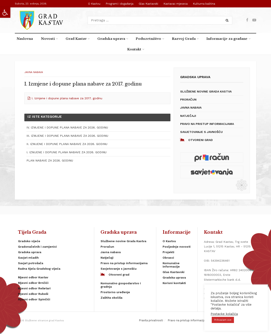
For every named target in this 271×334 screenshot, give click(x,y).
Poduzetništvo (148, 39)
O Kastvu (94, 3)
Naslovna (25, 39)
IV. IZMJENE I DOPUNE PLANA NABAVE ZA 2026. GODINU (67, 127)
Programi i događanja (119, 3)
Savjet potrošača (30, 263)
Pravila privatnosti (151, 320)
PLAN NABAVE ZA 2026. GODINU (49, 160)
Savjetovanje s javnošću (201, 132)
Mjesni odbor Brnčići (33, 282)
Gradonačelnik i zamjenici (37, 246)
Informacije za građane (226, 39)
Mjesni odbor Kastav (33, 277)
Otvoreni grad (196, 140)
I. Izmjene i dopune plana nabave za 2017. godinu (67, 98)
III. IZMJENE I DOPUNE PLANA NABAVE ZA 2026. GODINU (67, 135)
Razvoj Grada (184, 39)
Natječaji (188, 115)
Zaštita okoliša (111, 297)
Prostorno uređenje (115, 292)
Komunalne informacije (171, 264)
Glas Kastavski (148, 3)
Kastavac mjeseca (175, 3)
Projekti (168, 252)
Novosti (48, 39)
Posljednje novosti (177, 246)
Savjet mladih (28, 257)
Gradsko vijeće (29, 241)
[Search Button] (228, 20)
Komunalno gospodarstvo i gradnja (121, 285)
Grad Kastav (76, 39)
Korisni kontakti (174, 283)
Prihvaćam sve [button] (222, 320)
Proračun (188, 99)
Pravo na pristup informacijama (207, 124)
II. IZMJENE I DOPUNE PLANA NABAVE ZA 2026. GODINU (66, 144)
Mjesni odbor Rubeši (33, 293)
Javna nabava (33, 72)
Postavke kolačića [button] (224, 314)
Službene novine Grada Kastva (206, 91)
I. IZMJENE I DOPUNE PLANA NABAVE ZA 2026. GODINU (66, 152)
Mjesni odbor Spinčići (34, 299)
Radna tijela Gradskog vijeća (39, 268)
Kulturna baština (204, 3)
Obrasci (168, 257)
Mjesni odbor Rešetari (34, 288)
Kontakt (134, 49)
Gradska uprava (111, 39)
